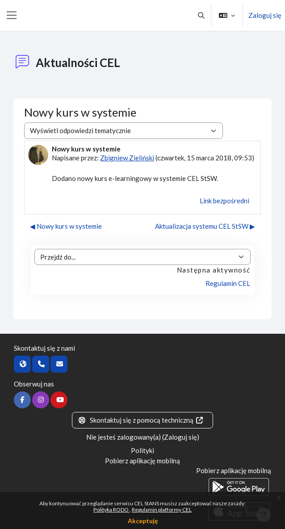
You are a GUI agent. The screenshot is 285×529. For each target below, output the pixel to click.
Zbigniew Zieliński (127, 158)
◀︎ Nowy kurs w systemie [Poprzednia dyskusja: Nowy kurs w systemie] (66, 226)
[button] (202, 15)
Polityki (142, 450)
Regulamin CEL (227, 283)
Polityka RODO (111, 509)
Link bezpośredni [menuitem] (224, 201)
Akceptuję (143, 521)
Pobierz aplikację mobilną (142, 461)
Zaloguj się (264, 15)
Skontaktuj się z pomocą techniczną (141, 420)
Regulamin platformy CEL (162, 509)
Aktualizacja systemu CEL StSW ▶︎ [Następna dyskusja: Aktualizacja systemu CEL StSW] (205, 226)
